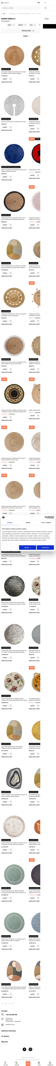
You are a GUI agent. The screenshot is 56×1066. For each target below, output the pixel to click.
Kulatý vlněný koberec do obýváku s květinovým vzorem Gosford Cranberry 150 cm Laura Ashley (41, 603)
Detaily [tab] (28, 522)
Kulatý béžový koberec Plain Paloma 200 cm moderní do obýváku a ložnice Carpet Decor (40, 459)
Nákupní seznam (46, 2)
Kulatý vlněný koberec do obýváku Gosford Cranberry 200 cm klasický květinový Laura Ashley (14, 699)
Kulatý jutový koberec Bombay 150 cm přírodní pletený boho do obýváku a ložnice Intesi (13, 507)
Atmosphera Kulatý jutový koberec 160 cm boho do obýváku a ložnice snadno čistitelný (13, 72)
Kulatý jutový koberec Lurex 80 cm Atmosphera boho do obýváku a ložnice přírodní (41, 266)
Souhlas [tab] (9, 522)
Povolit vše (45, 547)
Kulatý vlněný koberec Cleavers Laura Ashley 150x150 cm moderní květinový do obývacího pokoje (40, 939)
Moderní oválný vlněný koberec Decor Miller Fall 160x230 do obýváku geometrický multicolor (41, 987)
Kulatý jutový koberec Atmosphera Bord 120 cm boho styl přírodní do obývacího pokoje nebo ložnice (13, 218)
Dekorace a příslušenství (25, 13)
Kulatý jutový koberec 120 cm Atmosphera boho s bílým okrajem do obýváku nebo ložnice (14, 362)
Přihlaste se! (41, 2)
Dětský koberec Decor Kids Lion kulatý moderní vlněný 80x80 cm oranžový (41, 843)
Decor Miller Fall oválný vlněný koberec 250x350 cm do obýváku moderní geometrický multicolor (13, 987)
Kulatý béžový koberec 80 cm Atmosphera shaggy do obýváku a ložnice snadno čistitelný (41, 122)
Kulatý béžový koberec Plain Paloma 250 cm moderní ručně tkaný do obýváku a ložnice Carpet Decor (41, 555)
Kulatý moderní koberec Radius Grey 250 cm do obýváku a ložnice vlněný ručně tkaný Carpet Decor (41, 891)
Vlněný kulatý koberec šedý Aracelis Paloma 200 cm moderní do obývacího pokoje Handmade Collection (13, 651)
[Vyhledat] (52, 8)
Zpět (3, 14)
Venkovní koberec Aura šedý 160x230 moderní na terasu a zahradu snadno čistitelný (14, 795)
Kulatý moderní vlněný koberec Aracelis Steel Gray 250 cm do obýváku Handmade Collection (13, 603)
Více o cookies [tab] (46, 522)
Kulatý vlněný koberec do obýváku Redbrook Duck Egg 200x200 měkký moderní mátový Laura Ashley (14, 891)
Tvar (35, 13)
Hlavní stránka (12, 13)
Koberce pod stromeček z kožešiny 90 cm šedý (13, 121)
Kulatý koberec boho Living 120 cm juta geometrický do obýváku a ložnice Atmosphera (13, 555)
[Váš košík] (48, 2)
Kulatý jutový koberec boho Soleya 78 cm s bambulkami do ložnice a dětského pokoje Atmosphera (40, 314)
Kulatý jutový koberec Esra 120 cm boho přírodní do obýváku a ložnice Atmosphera (13, 314)
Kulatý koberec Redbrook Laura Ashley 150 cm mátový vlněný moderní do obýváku (13, 939)
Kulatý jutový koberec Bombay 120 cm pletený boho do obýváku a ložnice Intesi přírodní (41, 507)
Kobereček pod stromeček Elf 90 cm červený (40, 169)
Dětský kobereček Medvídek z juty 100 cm (40, 410)
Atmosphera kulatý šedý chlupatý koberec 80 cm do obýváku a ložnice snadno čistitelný (41, 651)
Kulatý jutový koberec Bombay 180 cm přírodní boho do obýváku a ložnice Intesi (13, 459)
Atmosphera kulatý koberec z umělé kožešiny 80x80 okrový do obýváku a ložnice (40, 747)
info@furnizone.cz (10, 1024)
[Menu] (28, 1063)
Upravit (27, 547)
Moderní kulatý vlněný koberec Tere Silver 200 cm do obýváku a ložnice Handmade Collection (14, 843)
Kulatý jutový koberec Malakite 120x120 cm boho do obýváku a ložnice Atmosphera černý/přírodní (13, 410)
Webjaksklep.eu (31, 1057)
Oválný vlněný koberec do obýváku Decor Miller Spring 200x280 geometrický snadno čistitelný (13, 266)
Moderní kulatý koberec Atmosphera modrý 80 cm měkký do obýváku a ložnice (14, 170)
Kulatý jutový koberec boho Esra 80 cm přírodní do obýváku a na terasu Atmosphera (41, 72)
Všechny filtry (28, 30)
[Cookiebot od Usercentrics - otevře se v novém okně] (46, 517)
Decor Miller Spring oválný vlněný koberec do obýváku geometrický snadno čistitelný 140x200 (41, 795)
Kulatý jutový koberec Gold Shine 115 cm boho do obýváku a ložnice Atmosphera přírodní (41, 362)
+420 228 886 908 (11, 1014)
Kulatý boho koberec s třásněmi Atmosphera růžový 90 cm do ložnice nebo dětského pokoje (41, 218)
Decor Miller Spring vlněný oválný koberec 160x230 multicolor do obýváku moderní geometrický (12, 747)
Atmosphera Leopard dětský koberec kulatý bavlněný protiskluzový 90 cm (40, 699)
